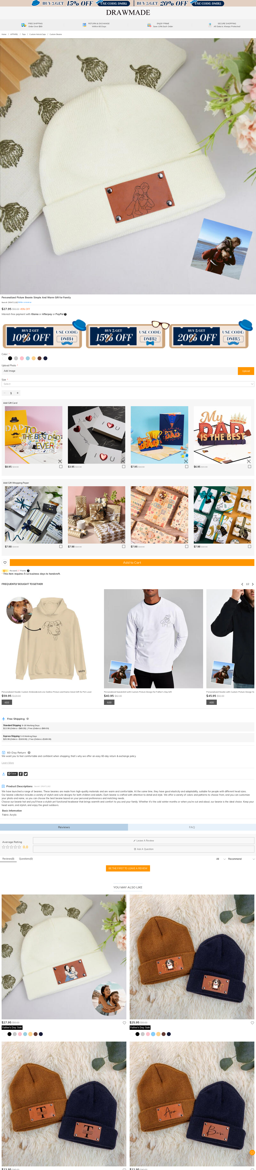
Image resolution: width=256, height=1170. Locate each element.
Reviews (64, 827)
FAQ (192, 827)
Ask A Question (144, 849)
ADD (7, 702)
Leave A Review (143, 840)
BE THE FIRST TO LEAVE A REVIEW (128, 868)
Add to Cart (132, 562)
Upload (246, 371)
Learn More (8, 762)
